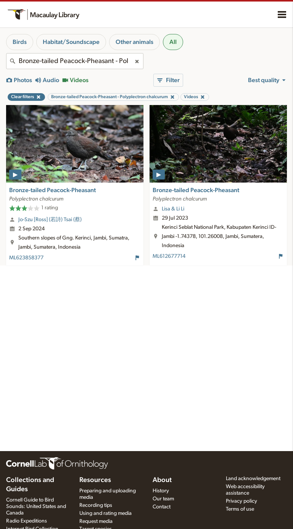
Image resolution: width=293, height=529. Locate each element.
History (161, 490)
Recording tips (95, 505)
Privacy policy (241, 501)
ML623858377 (26, 257)
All (173, 42)
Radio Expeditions (26, 521)
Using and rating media (105, 513)
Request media (96, 521)
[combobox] (75, 61)
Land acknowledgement (253, 478)
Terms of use (240, 509)
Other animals (134, 42)
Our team (163, 498)
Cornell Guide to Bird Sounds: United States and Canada (36, 506)
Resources (95, 480)
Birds (20, 42)
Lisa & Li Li (173, 209)
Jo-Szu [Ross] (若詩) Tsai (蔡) (50, 219)
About (162, 480)
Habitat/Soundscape (71, 42)
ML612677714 (169, 256)
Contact (162, 507)
